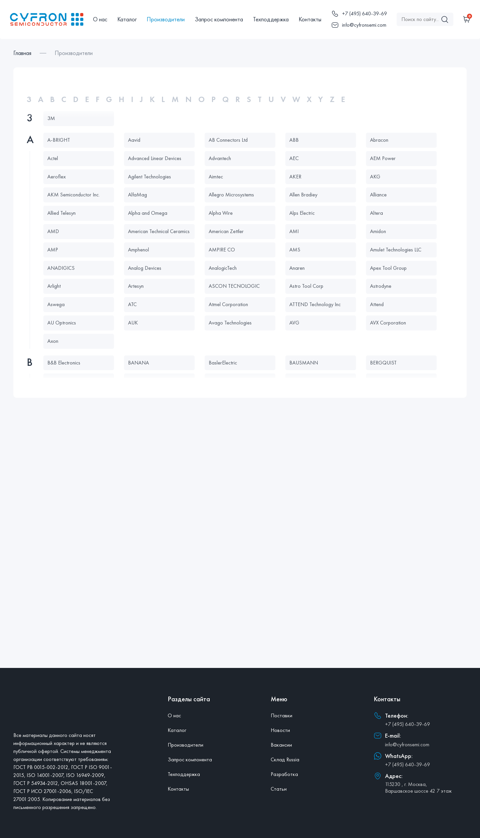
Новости (280, 730)
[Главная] (46, 19)
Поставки (281, 715)
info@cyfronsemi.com (407, 744)
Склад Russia (285, 759)
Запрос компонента (219, 19)
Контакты (310, 19)
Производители (166, 19)
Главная (22, 53)
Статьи (279, 788)
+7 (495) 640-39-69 (407, 724)
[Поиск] (445, 19)
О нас (100, 19)
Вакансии (281, 744)
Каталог (127, 19)
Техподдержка (271, 19)
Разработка (284, 774)
